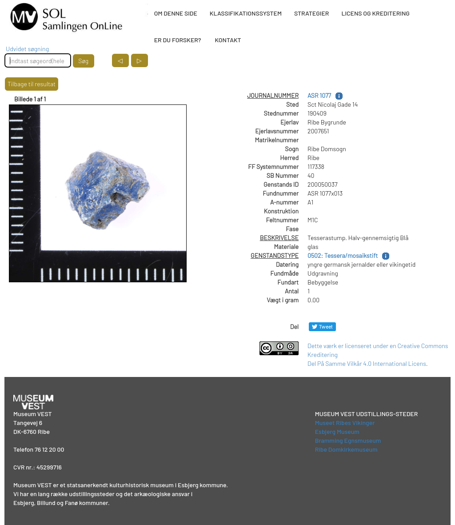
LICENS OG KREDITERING (375, 13)
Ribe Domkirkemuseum (346, 449)
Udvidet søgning (27, 48)
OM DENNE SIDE (175, 13)
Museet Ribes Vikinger (345, 422)
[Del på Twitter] (322, 326)
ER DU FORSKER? (177, 40)
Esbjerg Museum (337, 431)
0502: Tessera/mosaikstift (342, 255)
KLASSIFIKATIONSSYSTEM (246, 13)
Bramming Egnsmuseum (348, 440)
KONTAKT (228, 40)
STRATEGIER (311, 13)
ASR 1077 (319, 95)
